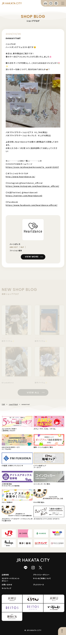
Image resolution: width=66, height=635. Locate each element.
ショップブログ (13, 404)
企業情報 (5, 574)
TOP (3, 404)
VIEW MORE (31, 256)
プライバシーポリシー (41, 574)
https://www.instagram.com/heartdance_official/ (32, 186)
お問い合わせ (7, 584)
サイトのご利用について (42, 578)
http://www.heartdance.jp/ (20, 176)
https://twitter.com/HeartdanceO (24, 195)
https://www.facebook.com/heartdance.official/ (31, 205)
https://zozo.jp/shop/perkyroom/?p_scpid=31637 (32, 167)
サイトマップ (6, 588)
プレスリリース (38, 584)
